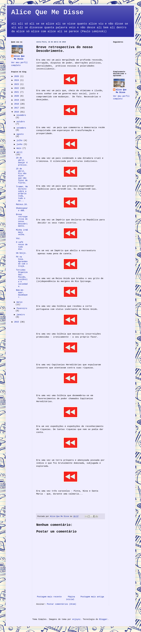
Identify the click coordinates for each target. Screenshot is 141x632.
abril (19, 152)
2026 (17, 76)
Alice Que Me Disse (47, 12)
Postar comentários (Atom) (61, 604)
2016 (17, 112)
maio (19, 148)
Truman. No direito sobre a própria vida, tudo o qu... (22, 193)
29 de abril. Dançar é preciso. (22, 161)
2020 (17, 96)
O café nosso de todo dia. (22, 245)
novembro (21, 115)
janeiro (20, 315)
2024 (17, 80)
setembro (21, 128)
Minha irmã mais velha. (22, 232)
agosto (19, 134)
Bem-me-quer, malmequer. (22, 293)
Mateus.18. (22, 204)
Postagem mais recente (49, 597)
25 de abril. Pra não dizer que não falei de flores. (22, 176)
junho (19, 144)
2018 (17, 104)
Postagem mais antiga (92, 597)
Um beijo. (21, 253)
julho (19, 140)
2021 (17, 92)
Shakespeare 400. (22, 209)
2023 (17, 84)
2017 (17, 108)
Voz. (18, 238)
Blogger (103, 619)
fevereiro (21, 308)
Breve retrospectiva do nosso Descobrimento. (22, 220)
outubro (20, 122)
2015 (17, 322)
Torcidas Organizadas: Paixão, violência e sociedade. (22, 278)
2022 (17, 88)
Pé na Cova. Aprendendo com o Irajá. (22, 261)
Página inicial (70, 598)
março (19, 302)
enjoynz (76, 619)
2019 (17, 100)
